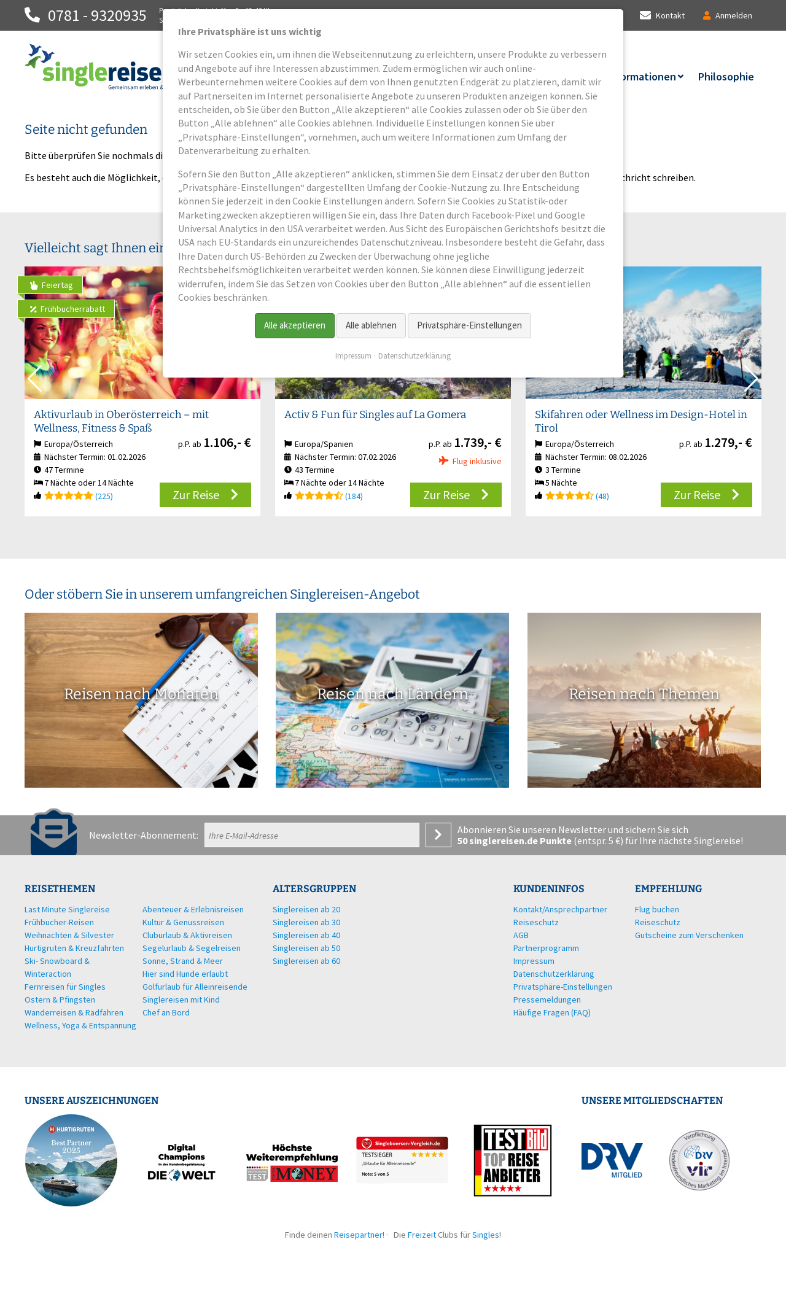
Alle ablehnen (371, 325)
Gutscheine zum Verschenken (689, 935)
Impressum (353, 356)
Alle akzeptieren (294, 325)
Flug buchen (657, 909)
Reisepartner (358, 1234)
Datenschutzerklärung (414, 356)
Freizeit (422, 1234)
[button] (751, 378)
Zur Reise (196, 494)
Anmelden (438, 835)
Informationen (641, 76)
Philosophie (726, 76)
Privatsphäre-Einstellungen (469, 325)
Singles (485, 1234)
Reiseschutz (657, 922)
